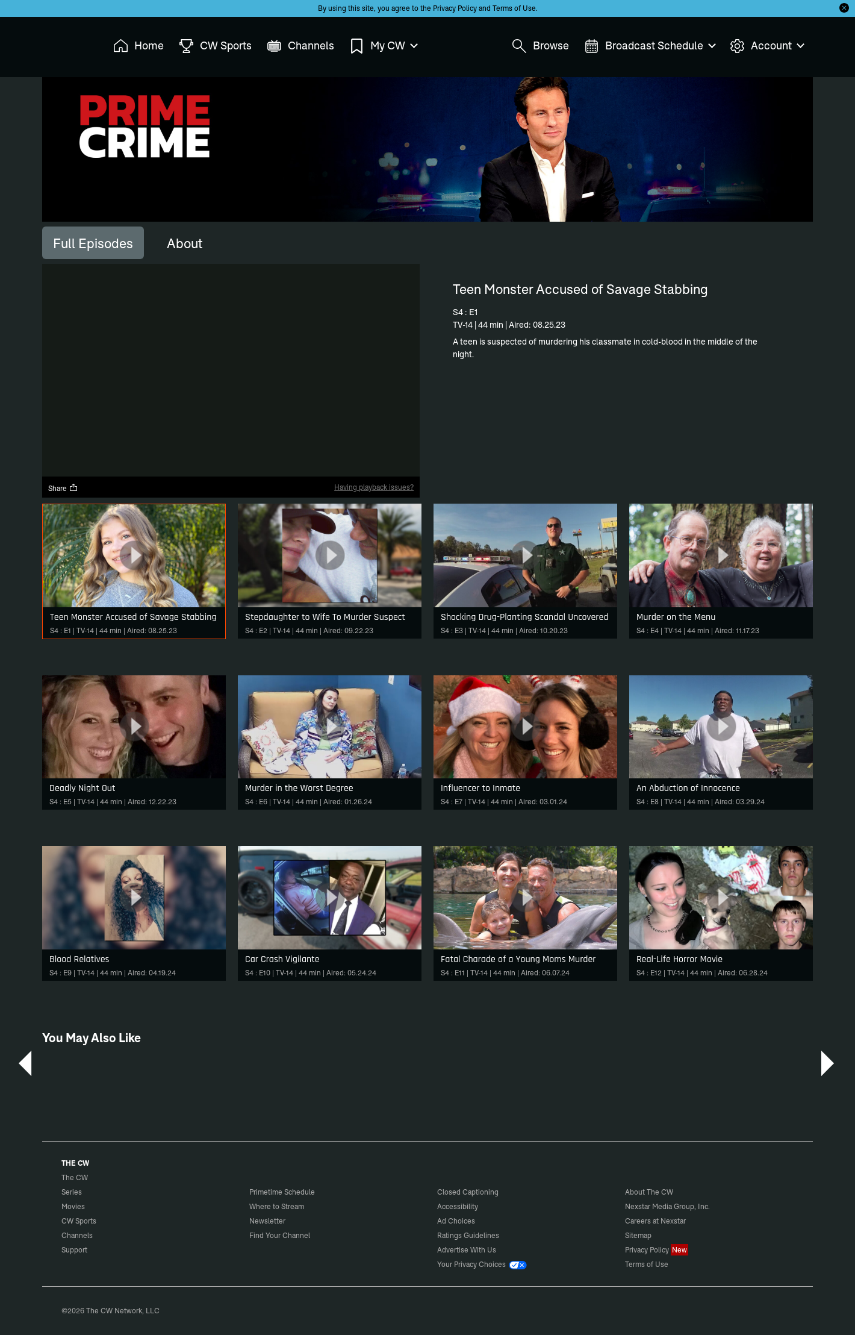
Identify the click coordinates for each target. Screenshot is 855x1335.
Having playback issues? (374, 487)
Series (71, 1191)
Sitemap (638, 1235)
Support (74, 1249)
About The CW (649, 1191)
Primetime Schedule (282, 1191)
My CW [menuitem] (383, 46)
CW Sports (78, 1220)
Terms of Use (514, 8)
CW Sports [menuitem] (215, 46)
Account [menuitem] (766, 46)
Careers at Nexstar (655, 1220)
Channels (77, 1235)
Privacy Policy (455, 8)
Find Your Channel (279, 1235)
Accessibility (457, 1206)
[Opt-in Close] (844, 8)
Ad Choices (456, 1220)
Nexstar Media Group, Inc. (667, 1206)
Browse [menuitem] (540, 46)
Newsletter (267, 1220)
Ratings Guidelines (468, 1235)
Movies (73, 1206)
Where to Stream (276, 1206)
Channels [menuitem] (300, 46)
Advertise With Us (466, 1249)
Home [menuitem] (138, 46)
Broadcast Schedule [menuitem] (649, 46)
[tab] (93, 243)
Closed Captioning (468, 1191)
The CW (67, 42)
